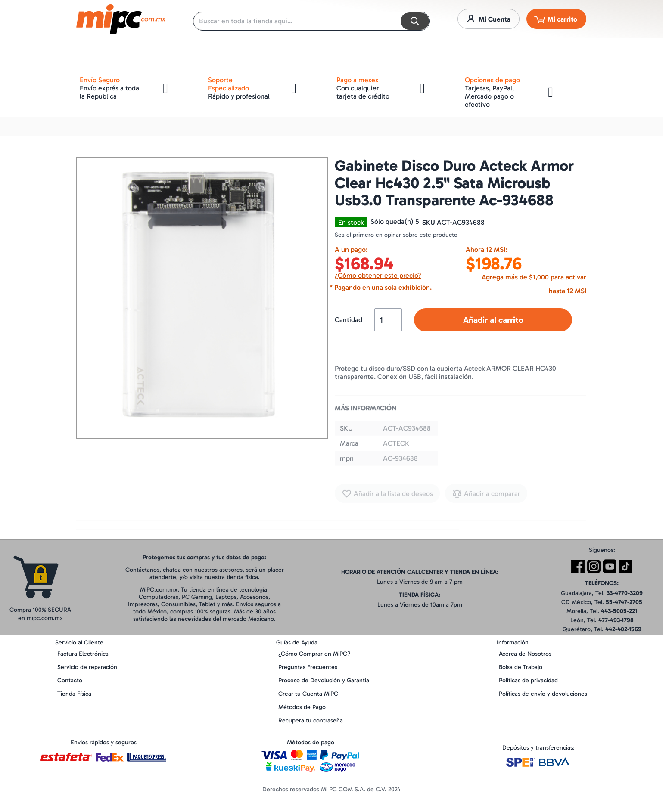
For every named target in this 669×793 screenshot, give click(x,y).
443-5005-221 (619, 611)
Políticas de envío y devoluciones (543, 693)
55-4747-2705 (624, 602)
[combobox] (311, 21)
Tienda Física (74, 693)
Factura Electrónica (83, 653)
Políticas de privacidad (528, 680)
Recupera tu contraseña (310, 720)
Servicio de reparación (87, 667)
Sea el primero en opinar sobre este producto (396, 235)
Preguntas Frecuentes (307, 667)
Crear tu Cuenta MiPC (308, 693)
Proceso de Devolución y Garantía (323, 680)
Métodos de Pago (302, 707)
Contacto (69, 680)
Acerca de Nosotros (525, 653)
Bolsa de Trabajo (520, 667)
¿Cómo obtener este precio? (378, 275)
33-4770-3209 (625, 593)
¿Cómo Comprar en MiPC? (314, 653)
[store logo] (120, 19)
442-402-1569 (623, 629)
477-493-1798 (616, 620)
